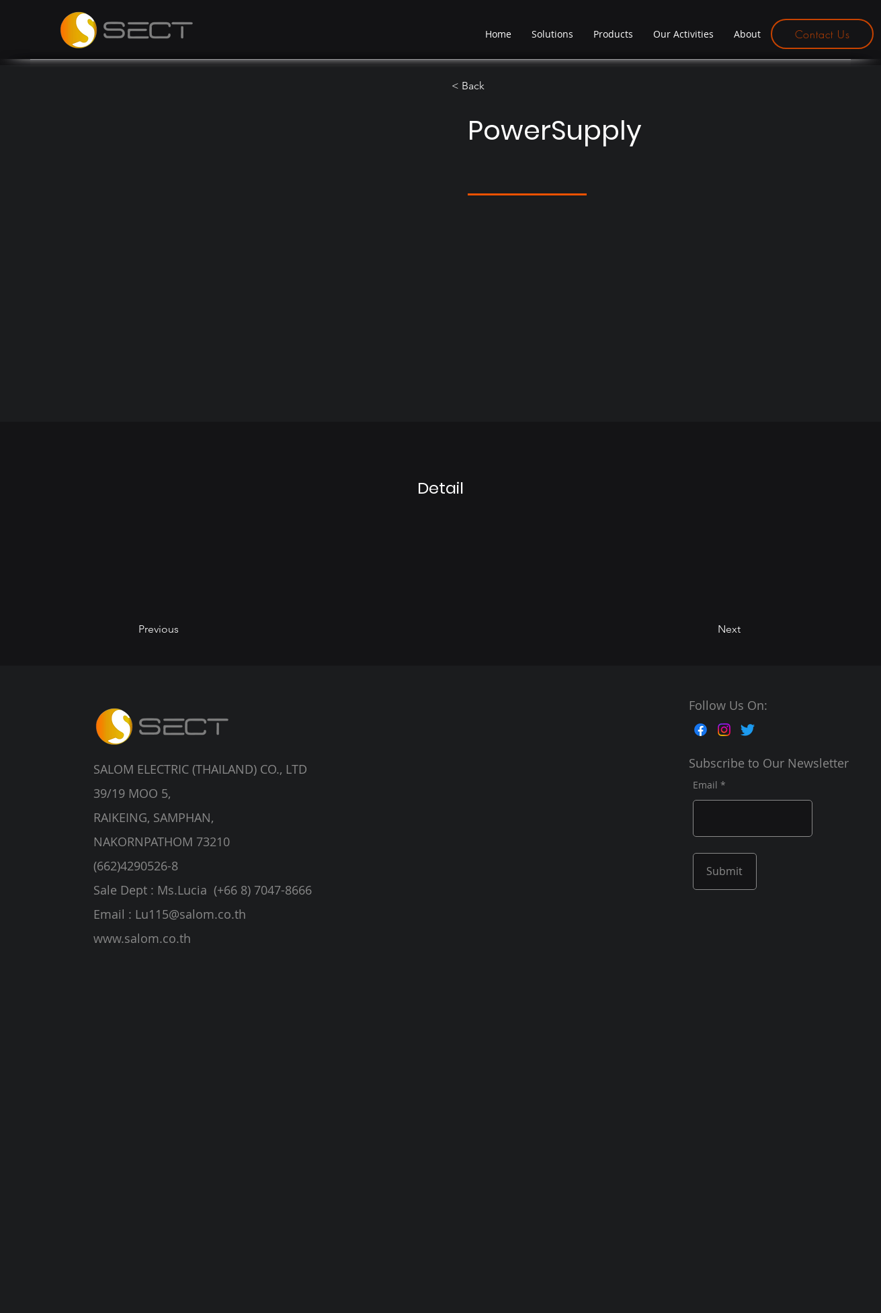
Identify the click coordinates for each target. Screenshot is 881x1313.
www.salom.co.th (142, 938)
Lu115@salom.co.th (190, 914)
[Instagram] (724, 729)
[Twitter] (747, 729)
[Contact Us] (822, 34)
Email (705, 785)
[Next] (704, 629)
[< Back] (490, 86)
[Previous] (177, 629)
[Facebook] (700, 729)
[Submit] (725, 871)
